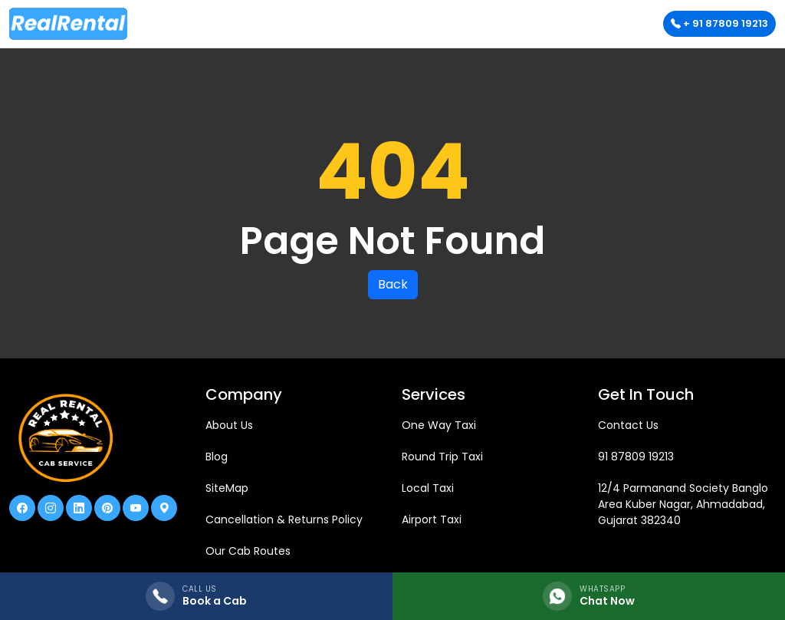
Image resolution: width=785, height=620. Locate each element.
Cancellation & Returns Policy (284, 519)
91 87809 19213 (636, 456)
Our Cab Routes (248, 551)
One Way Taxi (439, 425)
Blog (216, 456)
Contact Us (628, 425)
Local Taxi (428, 488)
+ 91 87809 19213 (719, 23)
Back (393, 284)
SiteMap (226, 488)
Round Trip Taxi (442, 456)
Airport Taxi (431, 519)
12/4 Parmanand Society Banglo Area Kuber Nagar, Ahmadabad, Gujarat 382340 (683, 504)
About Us (229, 425)
